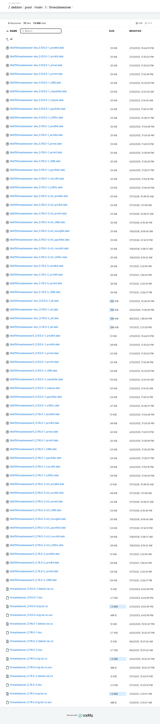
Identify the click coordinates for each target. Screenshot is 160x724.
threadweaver (60, 7)
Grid (148, 23)
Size (112, 31)
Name (14, 30)
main (39, 7)
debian (16, 7)
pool (28, 7)
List (139, 23)
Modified (135, 31)
